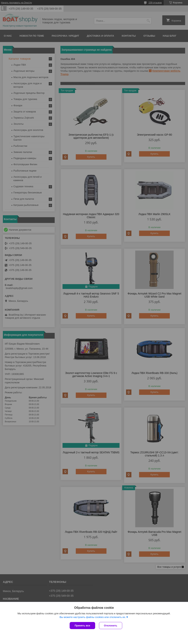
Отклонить (110, 625)
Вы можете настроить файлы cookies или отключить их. (92, 617)
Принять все (82, 625)
